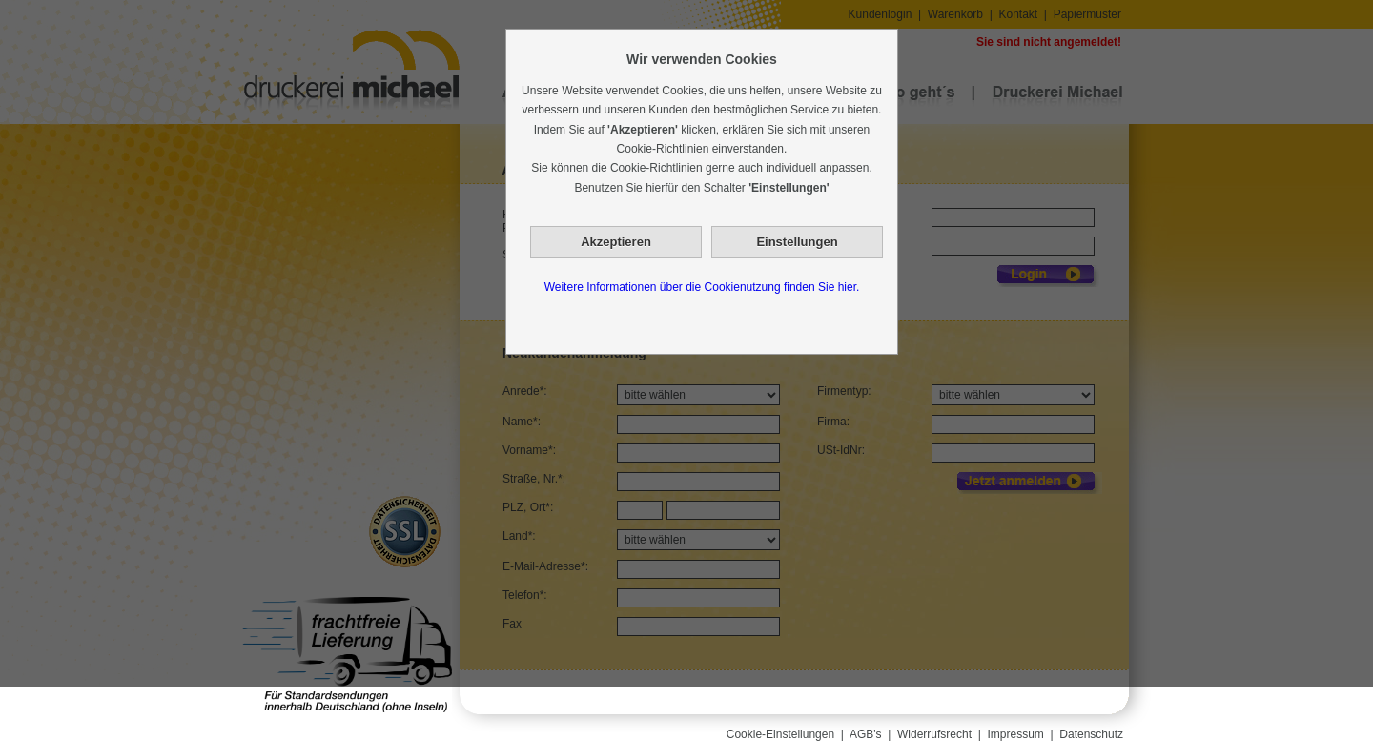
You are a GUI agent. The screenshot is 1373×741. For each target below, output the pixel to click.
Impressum (1016, 734)
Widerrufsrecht (934, 734)
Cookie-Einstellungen (780, 734)
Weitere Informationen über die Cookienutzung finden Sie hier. (702, 287)
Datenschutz (1091, 734)
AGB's (866, 734)
